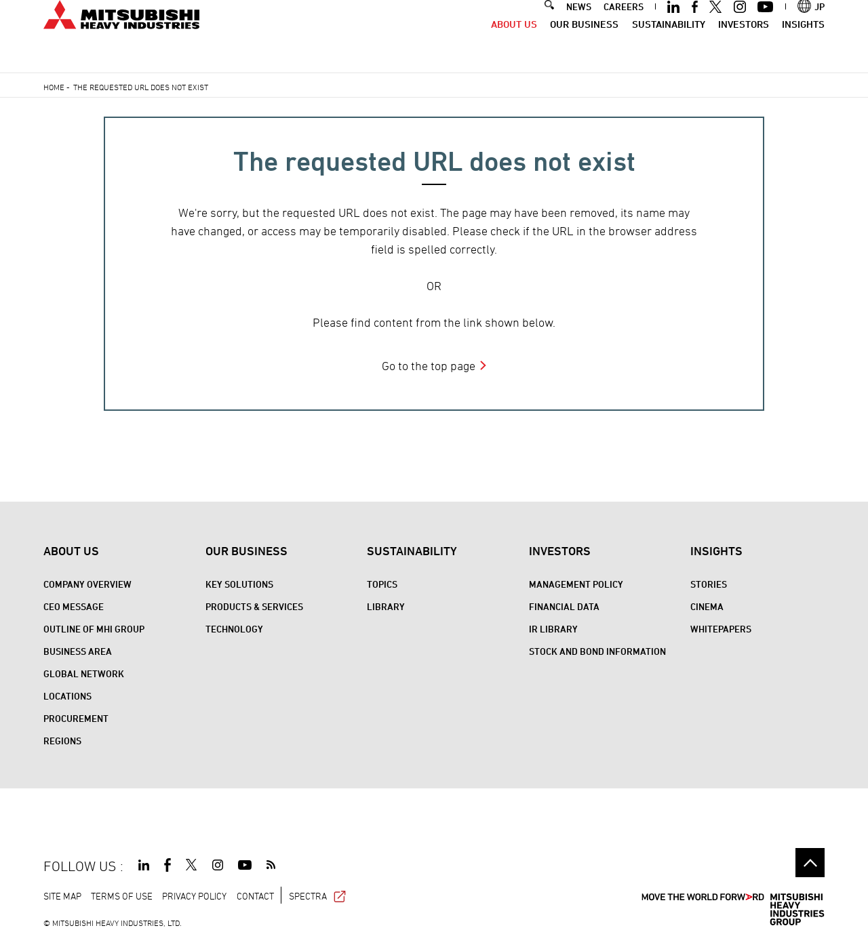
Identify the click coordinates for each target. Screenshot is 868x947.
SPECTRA (317, 896)
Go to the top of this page (810, 862)
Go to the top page (428, 366)
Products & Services (254, 606)
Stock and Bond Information (597, 651)
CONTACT (255, 896)
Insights (803, 46)
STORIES (708, 584)
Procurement (75, 718)
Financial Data (564, 606)
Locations (67, 696)
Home (53, 87)
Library (386, 606)
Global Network (83, 673)
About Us (514, 46)
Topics (382, 584)
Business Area (77, 651)
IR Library (553, 628)
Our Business (584, 46)
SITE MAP (62, 896)
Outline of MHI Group (93, 628)
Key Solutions (239, 584)
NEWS (578, 28)
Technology (234, 628)
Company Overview (87, 584)
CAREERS (624, 28)
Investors (743, 46)
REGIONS (62, 740)
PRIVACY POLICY (194, 896)
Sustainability (668, 46)
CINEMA (707, 606)
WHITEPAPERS (720, 628)
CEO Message (73, 606)
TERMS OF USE (122, 896)
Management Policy (576, 584)
